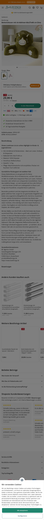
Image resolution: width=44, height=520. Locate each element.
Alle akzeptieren (22, 510)
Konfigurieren (22, 516)
